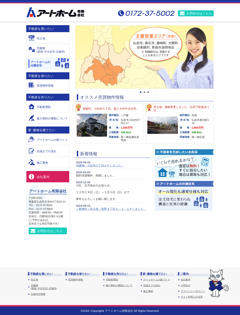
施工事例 (42, 162)
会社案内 (43, 177)
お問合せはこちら (199, 13)
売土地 (41, 38)
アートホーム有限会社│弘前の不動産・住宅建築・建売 (55, 12)
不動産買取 (44, 107)
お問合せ (185, 285)
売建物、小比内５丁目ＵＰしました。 (100, 165)
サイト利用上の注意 (192, 296)
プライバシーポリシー (193, 291)
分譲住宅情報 (38, 294)
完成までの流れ (46, 151)
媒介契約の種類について (52, 118)
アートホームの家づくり (52, 139)
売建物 (53, 50)
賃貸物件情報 (45, 85)
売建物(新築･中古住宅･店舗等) (44, 287)
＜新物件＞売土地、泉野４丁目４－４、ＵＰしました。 (111, 208)
